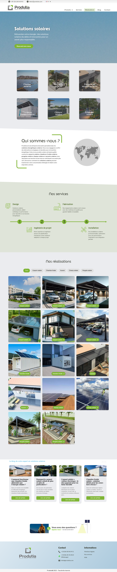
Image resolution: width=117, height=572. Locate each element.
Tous (26, 270)
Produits (69, 10)
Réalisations (89, 10)
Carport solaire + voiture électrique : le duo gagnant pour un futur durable (69, 482)
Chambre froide (51, 270)
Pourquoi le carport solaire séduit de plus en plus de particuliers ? (44, 482)
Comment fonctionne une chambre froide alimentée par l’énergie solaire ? (19, 482)
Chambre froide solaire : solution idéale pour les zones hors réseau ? (94, 482)
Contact (107, 10)
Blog (99, 10)
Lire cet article (20, 498)
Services (79, 10)
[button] (23, 46)
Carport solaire (37, 270)
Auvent (62, 270)
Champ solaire (73, 270)
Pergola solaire (87, 270)
